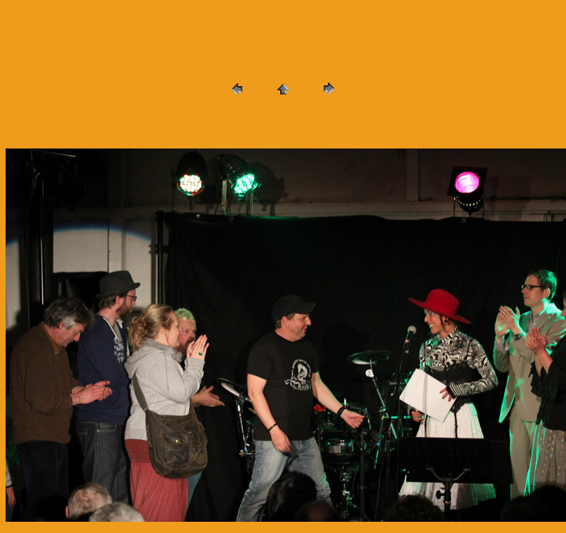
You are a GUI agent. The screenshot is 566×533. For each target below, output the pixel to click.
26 (500, 118)
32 (283, 131)
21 (392, 118)
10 (155, 118)
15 (262, 118)
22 (414, 118)
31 (261, 131)
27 (522, 118)
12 (198, 118)
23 (435, 118)
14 (241, 118)
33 (304, 131)
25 (479, 118)
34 (326, 131)
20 (370, 118)
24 (457, 118)
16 (284, 118)
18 (328, 118)
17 (306, 118)
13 (220, 118)
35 (348, 131)
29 (218, 131)
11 (176, 118)
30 (239, 131)
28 (543, 118)
